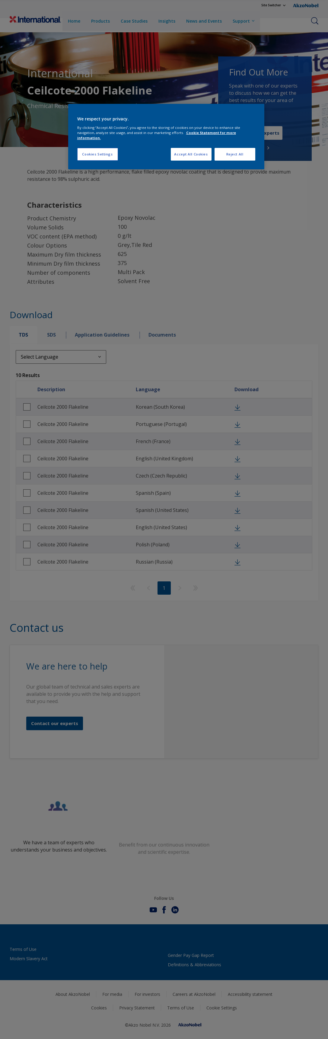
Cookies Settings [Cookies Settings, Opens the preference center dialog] (97, 154)
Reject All (235, 154)
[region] (166, 136)
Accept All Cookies (191, 154)
